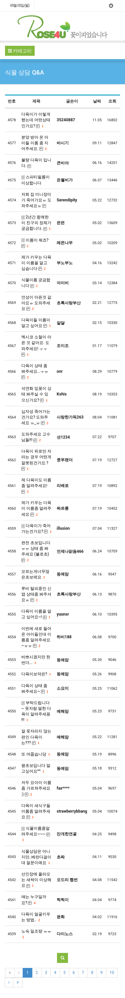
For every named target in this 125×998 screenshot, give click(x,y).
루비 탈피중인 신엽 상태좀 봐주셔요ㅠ (36, 594)
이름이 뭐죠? (35, 243)
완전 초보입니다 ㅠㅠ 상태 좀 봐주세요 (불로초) (35, 551)
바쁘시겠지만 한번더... (35, 660)
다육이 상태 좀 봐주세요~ (34, 688)
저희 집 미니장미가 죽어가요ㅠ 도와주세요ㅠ (36, 200)
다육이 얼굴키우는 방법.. (35, 917)
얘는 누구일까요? (33, 899)
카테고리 (20, 50)
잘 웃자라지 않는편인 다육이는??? (36, 737)
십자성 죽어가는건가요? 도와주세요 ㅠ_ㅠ (35, 417)
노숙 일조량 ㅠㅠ (36, 934)
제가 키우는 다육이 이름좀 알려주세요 (36, 508)
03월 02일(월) (19, 5)
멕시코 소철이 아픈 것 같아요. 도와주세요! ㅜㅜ (36, 345)
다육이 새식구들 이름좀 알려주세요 (35, 811)
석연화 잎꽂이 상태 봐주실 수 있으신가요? (36, 394)
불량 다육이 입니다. (36, 163)
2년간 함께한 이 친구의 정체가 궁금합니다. (36, 223)
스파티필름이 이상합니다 (35, 180)
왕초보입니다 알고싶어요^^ (35, 768)
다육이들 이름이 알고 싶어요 (35, 323)
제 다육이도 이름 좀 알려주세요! (36, 486)
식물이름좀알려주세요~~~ (35, 834)
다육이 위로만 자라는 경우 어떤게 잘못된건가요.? (36, 460)
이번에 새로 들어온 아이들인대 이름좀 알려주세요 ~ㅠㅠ (36, 637)
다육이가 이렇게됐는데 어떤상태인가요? (35, 120)
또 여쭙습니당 (35, 754)
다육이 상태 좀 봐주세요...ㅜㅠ (35, 371)
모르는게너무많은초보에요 (35, 574)
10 (112, 972)
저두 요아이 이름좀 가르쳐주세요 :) (36, 788)
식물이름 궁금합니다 (35, 283)
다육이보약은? (36, 674)
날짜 (97, 101)
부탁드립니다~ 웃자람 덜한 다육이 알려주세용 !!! (36, 711)
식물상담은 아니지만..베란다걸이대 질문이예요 (36, 857)
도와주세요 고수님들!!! (35, 437)
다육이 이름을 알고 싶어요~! (36, 614)
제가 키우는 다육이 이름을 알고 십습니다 (36, 263)
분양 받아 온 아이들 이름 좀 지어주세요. (34, 143)
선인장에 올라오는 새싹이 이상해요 (36, 880)
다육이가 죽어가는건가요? (36, 528)
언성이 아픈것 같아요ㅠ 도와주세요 (36, 303)
